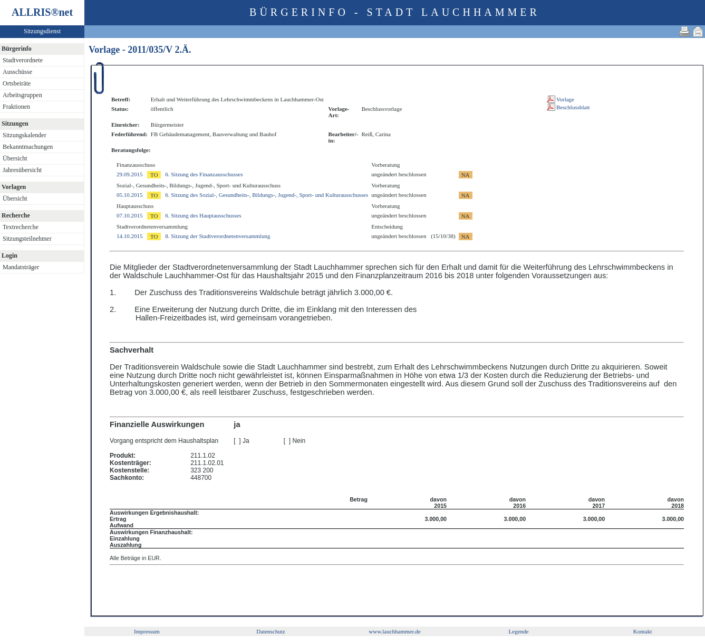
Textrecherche (20, 227)
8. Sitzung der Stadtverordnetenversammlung (217, 236)
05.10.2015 (130, 195)
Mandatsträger (21, 267)
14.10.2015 (130, 236)
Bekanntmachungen (28, 146)
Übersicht (15, 158)
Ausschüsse (17, 71)
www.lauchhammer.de (394, 631)
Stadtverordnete (23, 60)
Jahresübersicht (22, 170)
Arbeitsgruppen (22, 95)
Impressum (147, 631)
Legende (519, 631)
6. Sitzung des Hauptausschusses (203, 215)
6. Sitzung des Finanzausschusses (204, 174)
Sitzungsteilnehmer (27, 238)
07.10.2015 (130, 215)
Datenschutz (270, 631)
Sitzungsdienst (42, 31)
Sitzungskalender (24, 135)
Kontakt (642, 631)
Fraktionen (16, 106)
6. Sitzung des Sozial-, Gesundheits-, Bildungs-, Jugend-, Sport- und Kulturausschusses (266, 195)
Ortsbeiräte (17, 83)
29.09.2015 (130, 174)
